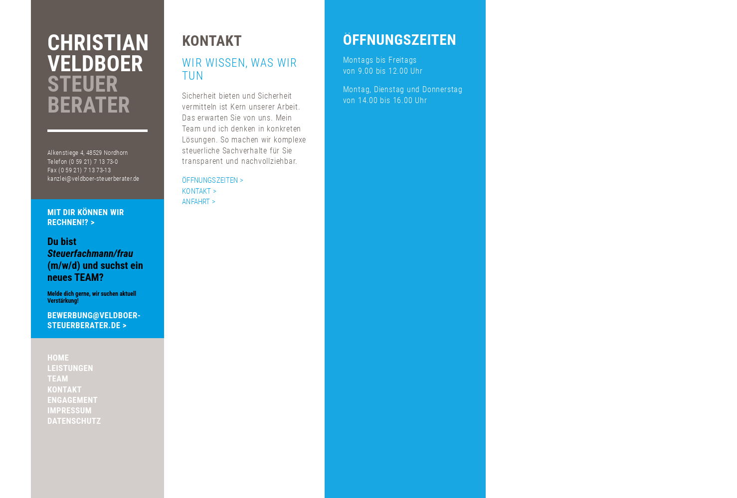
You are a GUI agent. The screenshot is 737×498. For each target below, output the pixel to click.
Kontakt (64, 389)
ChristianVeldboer (97, 75)
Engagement (72, 400)
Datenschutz (74, 421)
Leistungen (70, 368)
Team (57, 378)
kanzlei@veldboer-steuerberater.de (93, 178)
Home (58, 358)
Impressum (69, 410)
